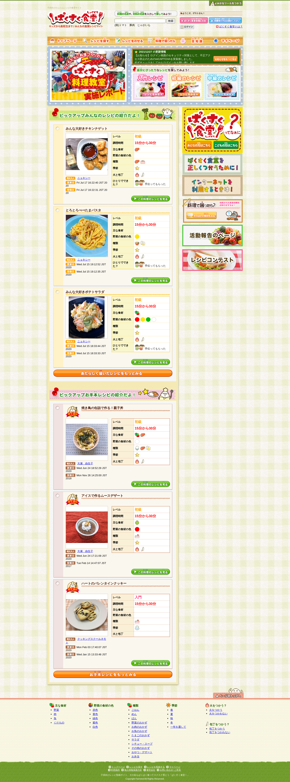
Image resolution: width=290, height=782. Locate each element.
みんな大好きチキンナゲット (87, 128)
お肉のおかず (139, 726)
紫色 (95, 722)
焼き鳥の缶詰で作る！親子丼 (102, 408)
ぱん (134, 718)
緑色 (95, 718)
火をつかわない (218, 713)
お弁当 (135, 756)
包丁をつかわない (219, 732)
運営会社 (150, 770)
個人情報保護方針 (133, 770)
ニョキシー (83, 178)
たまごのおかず (141, 735)
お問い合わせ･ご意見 (170, 770)
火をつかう (215, 709)
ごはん (135, 709)
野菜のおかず (139, 722)
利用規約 (115, 770)
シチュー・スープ (142, 743)
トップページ (118, 767)
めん (134, 714)
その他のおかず (141, 748)
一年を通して (178, 726)
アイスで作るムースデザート (102, 495)
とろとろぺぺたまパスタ (83, 210)
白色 (95, 726)
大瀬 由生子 (85, 463)
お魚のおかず (139, 731)
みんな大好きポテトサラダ (85, 292)
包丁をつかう (217, 728)
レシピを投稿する (156, 767)
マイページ (174, 767)
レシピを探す (136, 767)
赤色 (95, 709)
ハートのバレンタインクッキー (103, 583)
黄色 (95, 714)
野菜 (56, 709)
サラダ (135, 739)
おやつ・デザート (142, 752)
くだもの (59, 722)
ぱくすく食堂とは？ (231, 26)
